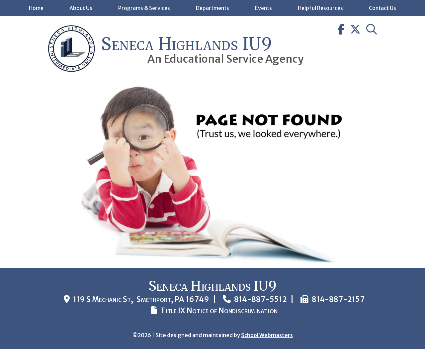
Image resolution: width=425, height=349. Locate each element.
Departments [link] (212, 8)
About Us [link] (80, 8)
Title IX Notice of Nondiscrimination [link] (219, 310)
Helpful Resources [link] (320, 8)
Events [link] (263, 8)
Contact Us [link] (382, 8)
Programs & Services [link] (144, 8)
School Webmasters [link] (267, 335)
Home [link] (36, 8)
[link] (71, 71)
